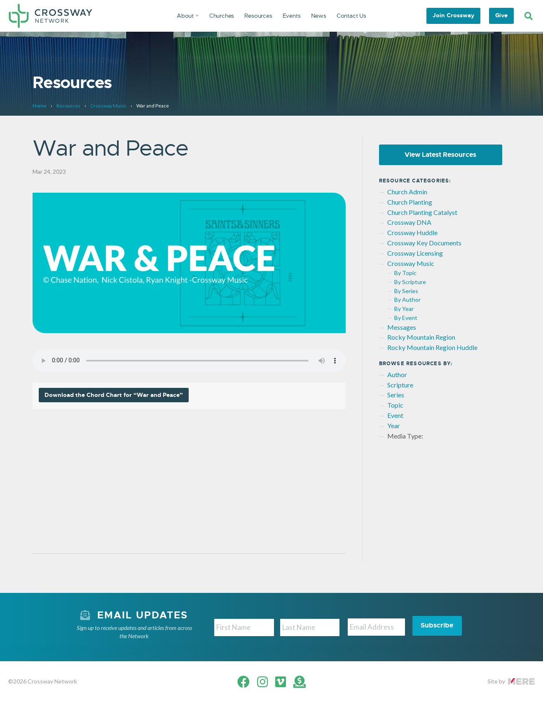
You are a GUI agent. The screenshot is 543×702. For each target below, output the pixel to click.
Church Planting (409, 202)
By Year (404, 309)
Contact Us (351, 15)
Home (40, 106)
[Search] (528, 16)
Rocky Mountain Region (421, 337)
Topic (395, 405)
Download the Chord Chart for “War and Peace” (113, 395)
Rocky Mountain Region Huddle (432, 348)
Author (397, 374)
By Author (407, 299)
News (318, 15)
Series (395, 395)
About (188, 15)
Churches (221, 15)
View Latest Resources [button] (440, 154)
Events (292, 15)
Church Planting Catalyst (422, 212)
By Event (405, 317)
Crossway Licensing (415, 253)
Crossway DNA (409, 222)
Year (393, 425)
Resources (258, 15)
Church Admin (407, 192)
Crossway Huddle (412, 233)
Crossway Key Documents (424, 243)
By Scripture (410, 282)
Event (395, 416)
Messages (401, 327)
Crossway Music (108, 106)
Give (501, 15)
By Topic (405, 273)
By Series (406, 290)
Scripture (400, 385)
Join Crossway (453, 15)
